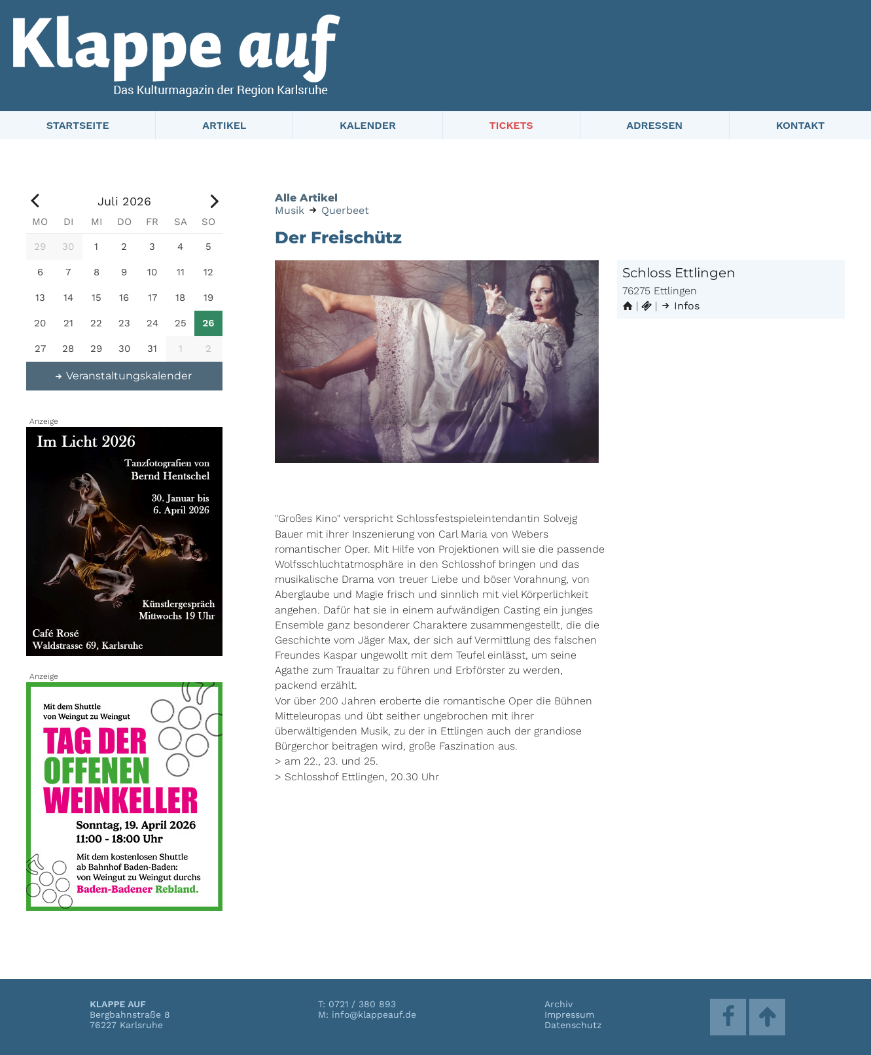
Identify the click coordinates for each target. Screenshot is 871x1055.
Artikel (224, 125)
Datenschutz (572, 1025)
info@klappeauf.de (374, 1014)
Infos (680, 306)
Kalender (368, 125)
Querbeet (345, 210)
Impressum (569, 1014)
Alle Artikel (306, 198)
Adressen (654, 125)
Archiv (558, 1004)
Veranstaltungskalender (123, 376)
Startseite (77, 125)
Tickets (511, 125)
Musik (289, 210)
